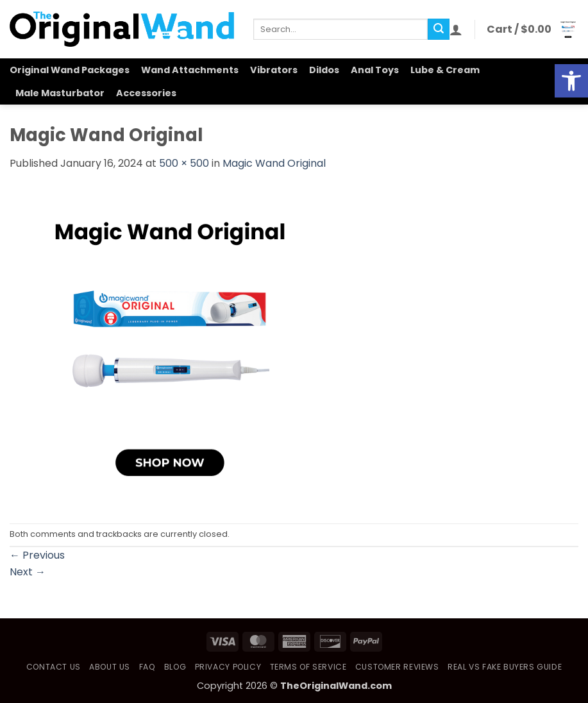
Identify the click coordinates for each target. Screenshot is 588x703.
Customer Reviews (397, 666)
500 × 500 (184, 163)
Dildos (324, 70)
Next (28, 571)
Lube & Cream (445, 70)
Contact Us (53, 666)
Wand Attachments (190, 70)
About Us (109, 666)
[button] (455, 29)
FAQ (147, 666)
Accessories (146, 93)
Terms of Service (308, 666)
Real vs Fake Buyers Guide (505, 666)
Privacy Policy (228, 666)
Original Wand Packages (70, 70)
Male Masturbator (60, 93)
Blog (175, 666)
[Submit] (438, 29)
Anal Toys (375, 70)
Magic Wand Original (274, 163)
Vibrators (274, 70)
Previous (37, 555)
